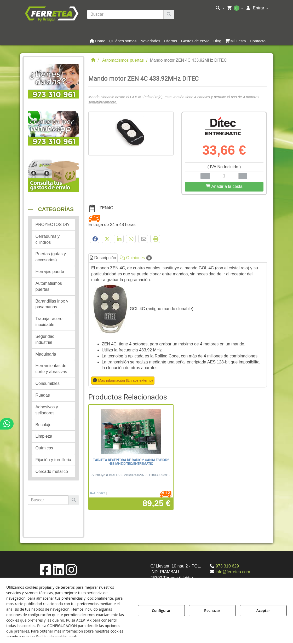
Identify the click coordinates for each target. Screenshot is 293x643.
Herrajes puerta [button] (50, 271)
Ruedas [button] (43, 395)
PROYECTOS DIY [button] (53, 224)
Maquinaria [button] (46, 354)
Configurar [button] (161, 610)
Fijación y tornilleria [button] (53, 459)
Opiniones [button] (136, 257)
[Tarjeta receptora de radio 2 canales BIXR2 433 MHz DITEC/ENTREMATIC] (131, 431)
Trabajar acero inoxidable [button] (49, 321)
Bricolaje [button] (43, 424)
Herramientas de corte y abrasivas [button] (51, 368)
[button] (51, 13)
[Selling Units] (224, 176)
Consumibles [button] (48, 383)
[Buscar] (168, 14)
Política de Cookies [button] (96, 636)
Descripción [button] (103, 258)
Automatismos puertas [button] (49, 286)
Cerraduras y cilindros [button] (48, 239)
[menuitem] (220, 8)
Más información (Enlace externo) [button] (125, 380)
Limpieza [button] (44, 436)
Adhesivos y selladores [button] (47, 410)
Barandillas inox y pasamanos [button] (52, 304)
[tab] (177, 325)
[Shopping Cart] (224, 187)
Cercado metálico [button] (52, 471)
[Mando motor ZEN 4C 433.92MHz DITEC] (131, 133)
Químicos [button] (44, 448)
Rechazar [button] (212, 610)
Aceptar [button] (263, 610)
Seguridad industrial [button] (45, 339)
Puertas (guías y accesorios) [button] (51, 257)
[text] (125, 14)
